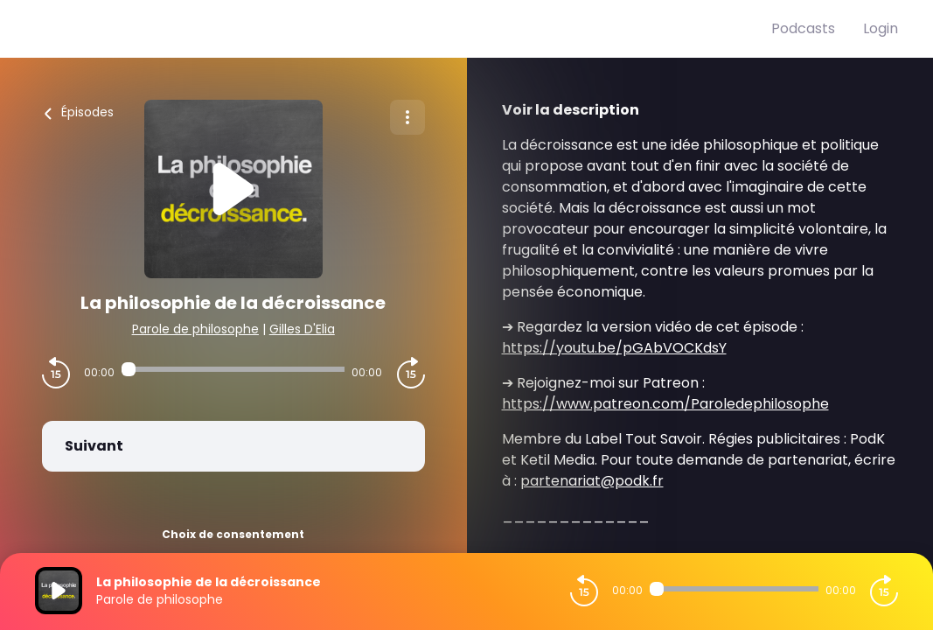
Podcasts (803, 28)
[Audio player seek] (233, 369)
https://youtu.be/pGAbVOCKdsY (614, 348)
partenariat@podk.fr (592, 481)
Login (880, 28)
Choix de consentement (233, 534)
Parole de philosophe (195, 329)
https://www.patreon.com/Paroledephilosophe (665, 404)
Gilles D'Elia (302, 329)
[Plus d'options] (407, 117)
